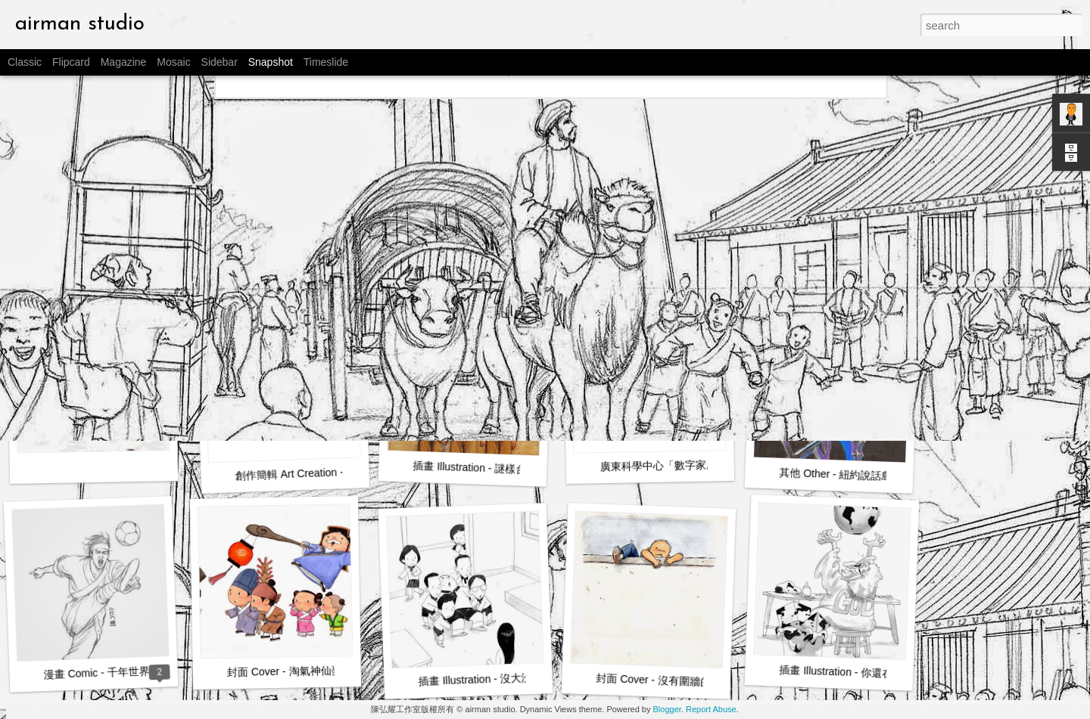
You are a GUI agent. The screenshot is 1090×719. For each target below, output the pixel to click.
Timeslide (326, 62)
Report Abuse (711, 709)
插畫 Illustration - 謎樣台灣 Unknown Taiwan (516, 469)
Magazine (124, 62)
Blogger (667, 709)
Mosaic (173, 62)
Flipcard (71, 62)
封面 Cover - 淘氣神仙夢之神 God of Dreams (332, 670)
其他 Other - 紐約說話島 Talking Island (869, 475)
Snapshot (270, 62)
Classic (25, 62)
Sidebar (219, 62)
